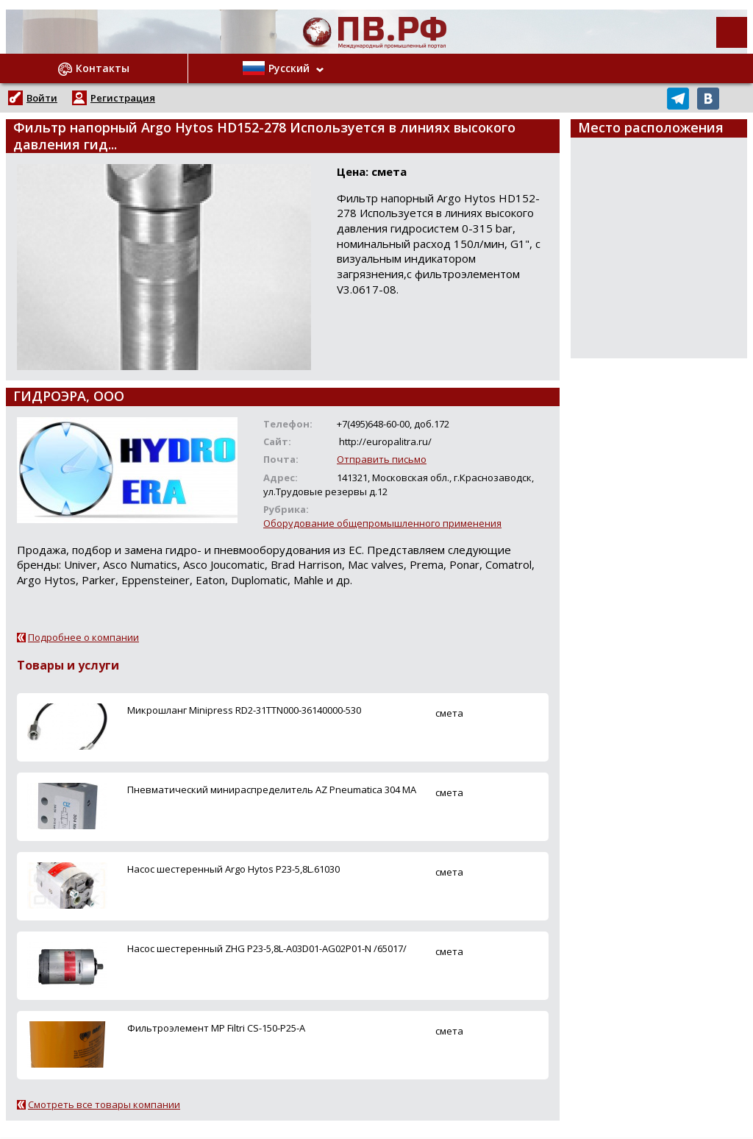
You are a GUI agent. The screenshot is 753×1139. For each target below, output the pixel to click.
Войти (41, 97)
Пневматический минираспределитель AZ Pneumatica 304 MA (271, 789)
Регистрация (122, 97)
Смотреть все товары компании (104, 1104)
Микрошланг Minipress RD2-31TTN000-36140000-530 (244, 710)
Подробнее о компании (83, 637)
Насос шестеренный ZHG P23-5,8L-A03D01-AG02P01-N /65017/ (267, 948)
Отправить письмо (382, 459)
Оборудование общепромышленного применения (382, 523)
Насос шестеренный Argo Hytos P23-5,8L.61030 (233, 869)
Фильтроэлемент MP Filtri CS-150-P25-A (216, 1028)
